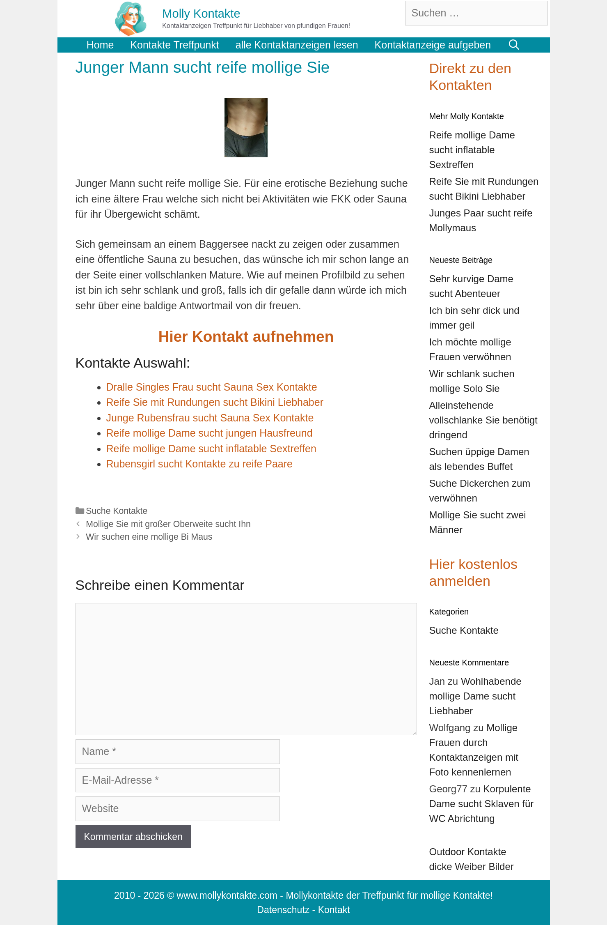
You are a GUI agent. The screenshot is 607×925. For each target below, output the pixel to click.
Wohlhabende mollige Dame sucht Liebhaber (475, 696)
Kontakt (334, 909)
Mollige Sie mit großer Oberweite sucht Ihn (168, 524)
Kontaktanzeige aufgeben (433, 45)
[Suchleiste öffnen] (514, 45)
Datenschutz (283, 909)
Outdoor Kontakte (467, 851)
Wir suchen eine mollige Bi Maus (149, 537)
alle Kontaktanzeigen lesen (297, 45)
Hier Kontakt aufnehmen (246, 336)
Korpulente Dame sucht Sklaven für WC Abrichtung (481, 803)
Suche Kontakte (116, 511)
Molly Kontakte (201, 13)
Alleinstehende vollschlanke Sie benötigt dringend (483, 420)
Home (100, 45)
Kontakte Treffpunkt (174, 45)
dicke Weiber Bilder (471, 866)
